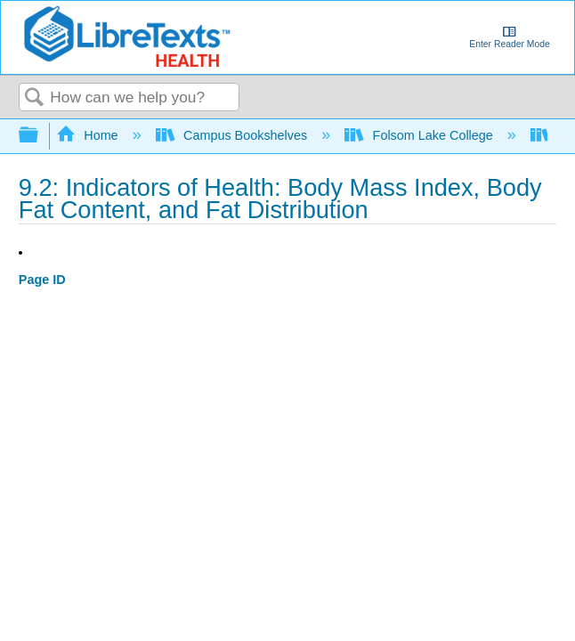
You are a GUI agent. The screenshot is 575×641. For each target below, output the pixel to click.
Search (35, 98)
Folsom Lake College (420, 135)
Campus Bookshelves (234, 135)
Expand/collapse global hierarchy (40, 136)
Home (89, 135)
